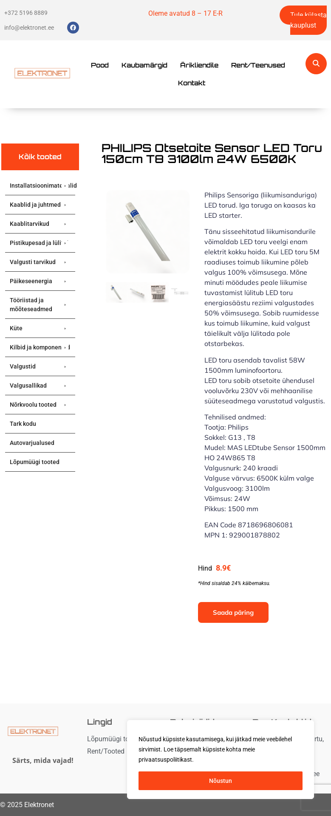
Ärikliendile (199, 65)
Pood (100, 65)
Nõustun (220, 780)
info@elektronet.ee (29, 27)
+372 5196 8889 (26, 12)
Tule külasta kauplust (308, 20)
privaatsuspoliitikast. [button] (166, 759)
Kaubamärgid (144, 65)
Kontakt (191, 83)
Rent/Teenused (258, 65)
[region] (220, 759)
